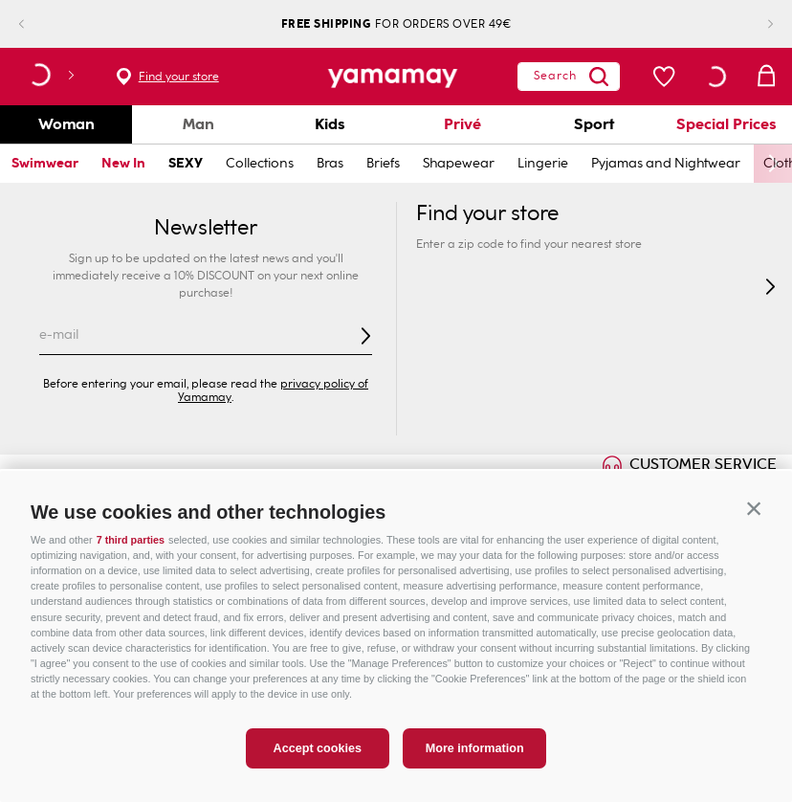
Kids (330, 124)
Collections (260, 163)
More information (475, 766)
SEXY (185, 163)
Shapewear (459, 163)
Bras (330, 163)
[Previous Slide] (37, 24)
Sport (594, 124)
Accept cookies (318, 766)
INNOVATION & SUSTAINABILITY (347, 481)
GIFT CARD (547, 481)
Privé (462, 124)
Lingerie (542, 163)
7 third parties (131, 558)
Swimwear (44, 163)
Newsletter (205, 227)
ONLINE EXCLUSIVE (114, 481)
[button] (753, 527)
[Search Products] (563, 76)
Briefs (383, 163)
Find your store (179, 76)
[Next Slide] (755, 24)
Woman (66, 124)
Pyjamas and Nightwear (665, 163)
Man (198, 124)
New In (123, 163)
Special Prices (726, 124)
